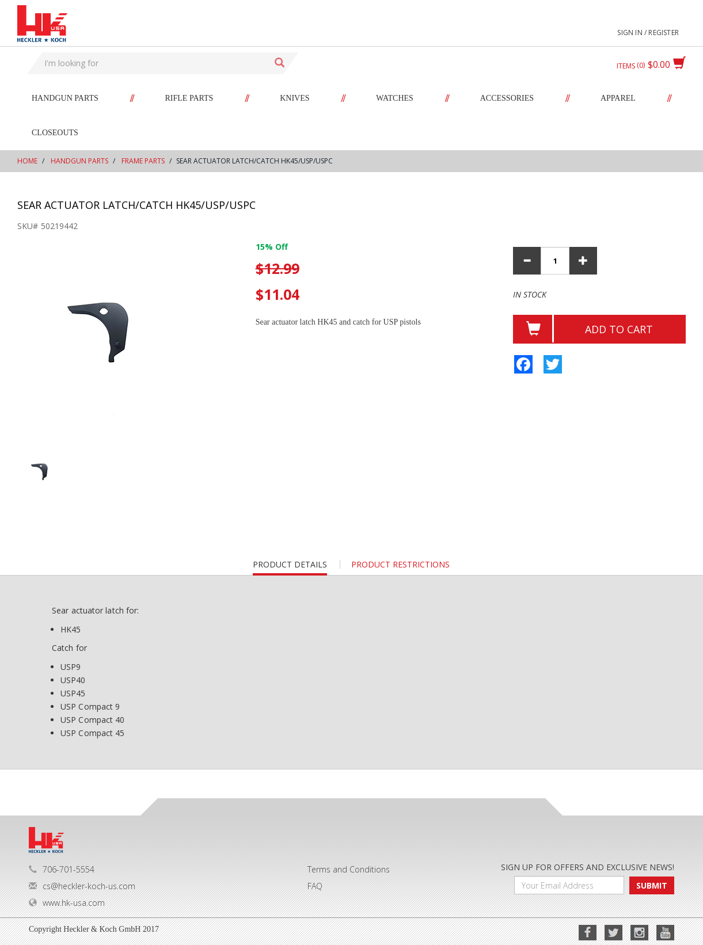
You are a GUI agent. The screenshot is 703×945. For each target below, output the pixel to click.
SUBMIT (651, 885)
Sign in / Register (648, 32)
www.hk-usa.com (67, 902)
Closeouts (55, 132)
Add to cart (619, 329)
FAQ (314, 886)
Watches (394, 98)
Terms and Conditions (348, 869)
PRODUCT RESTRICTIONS (400, 564)
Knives (294, 98)
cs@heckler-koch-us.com (82, 886)
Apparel (618, 98)
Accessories (507, 98)
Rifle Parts (189, 98)
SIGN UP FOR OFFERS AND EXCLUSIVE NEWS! (587, 867)
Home (27, 161)
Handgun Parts (65, 98)
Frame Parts (143, 161)
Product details (290, 567)
